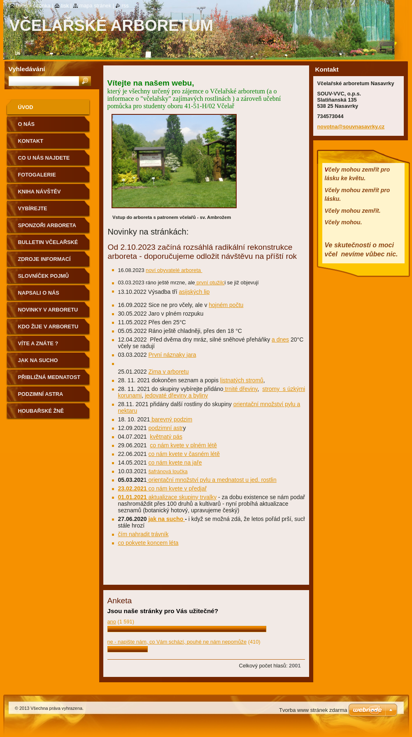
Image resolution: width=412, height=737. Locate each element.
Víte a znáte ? (38, 343)
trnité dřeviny (240, 389)
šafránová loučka (167, 471)
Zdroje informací (44, 259)
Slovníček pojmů (43, 276)
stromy (271, 389)
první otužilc (210, 282)
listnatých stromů (241, 380)
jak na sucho (166, 519)
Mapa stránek (95, 5)
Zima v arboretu (168, 371)
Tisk (65, 5)
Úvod (25, 107)
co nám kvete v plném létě (183, 445)
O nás (26, 124)
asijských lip (194, 291)
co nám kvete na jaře (175, 462)
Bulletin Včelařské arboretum (48, 245)
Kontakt (31, 141)
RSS (125, 5)
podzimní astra (40, 394)
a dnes (280, 339)
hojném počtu (226, 305)
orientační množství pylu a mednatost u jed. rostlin (212, 480)
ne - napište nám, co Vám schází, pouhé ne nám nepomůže (177, 642)
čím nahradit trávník (143, 534)
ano (111, 621)
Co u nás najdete (44, 158)
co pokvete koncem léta (148, 542)
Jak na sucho (38, 360)
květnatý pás (166, 436)
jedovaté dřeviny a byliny (176, 395)
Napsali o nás (38, 293)
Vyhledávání (27, 68)
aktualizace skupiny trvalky (182, 497)
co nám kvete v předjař (177, 488)
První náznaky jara (172, 354)
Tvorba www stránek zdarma (313, 710)
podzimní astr (165, 428)
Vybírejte (32, 208)
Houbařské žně (41, 411)
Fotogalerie (37, 175)
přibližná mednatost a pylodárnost (49, 380)
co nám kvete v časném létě (184, 454)
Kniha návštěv (39, 191)
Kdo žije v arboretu (48, 326)
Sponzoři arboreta (47, 225)
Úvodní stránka (33, 5)
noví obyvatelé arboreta (174, 270)
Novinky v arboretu (48, 310)
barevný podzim (171, 419)
